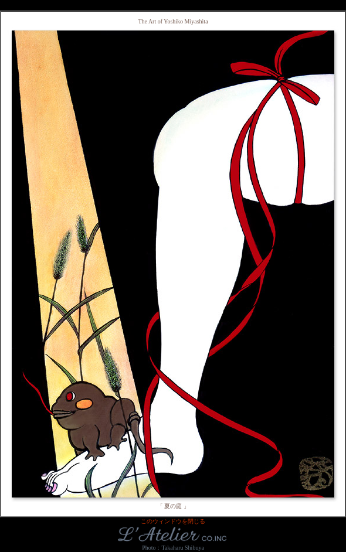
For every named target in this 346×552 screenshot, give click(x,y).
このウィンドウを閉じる (173, 521)
